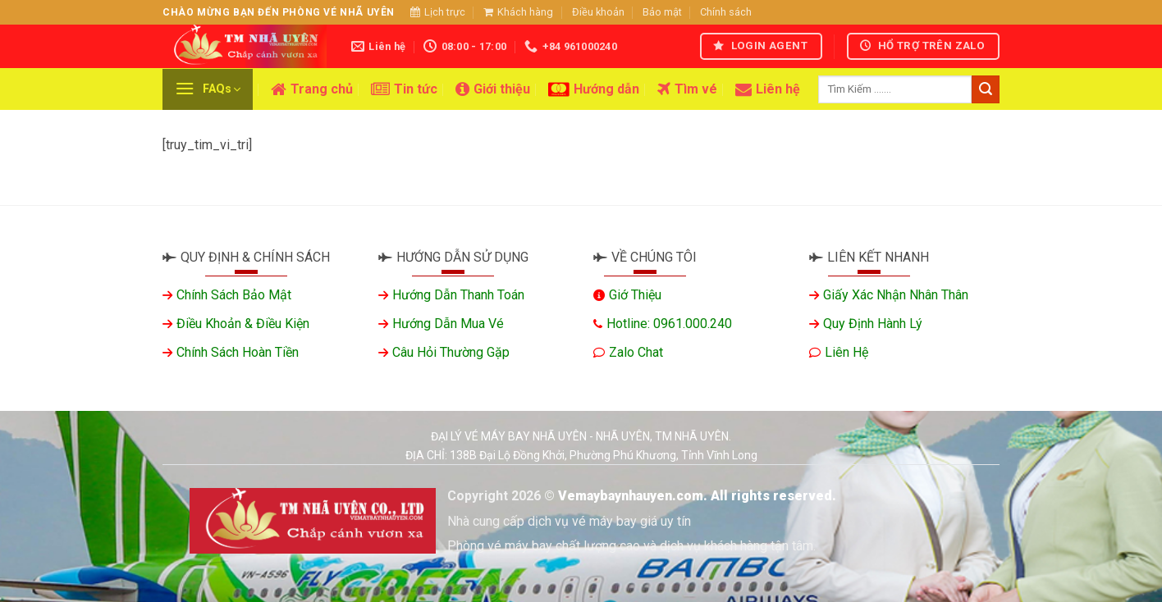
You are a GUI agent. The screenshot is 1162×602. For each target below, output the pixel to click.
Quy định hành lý (872, 323)
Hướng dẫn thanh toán (458, 295)
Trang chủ (312, 89)
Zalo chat (636, 352)
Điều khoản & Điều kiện (242, 323)
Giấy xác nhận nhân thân (895, 295)
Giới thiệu (492, 89)
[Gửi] (986, 89)
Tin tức (404, 89)
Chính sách (726, 12)
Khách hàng (518, 12)
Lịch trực (437, 12)
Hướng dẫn (593, 89)
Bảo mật (662, 12)
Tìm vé (687, 89)
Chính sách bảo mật (233, 295)
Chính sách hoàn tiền (237, 352)
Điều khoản (598, 12)
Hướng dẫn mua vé (448, 323)
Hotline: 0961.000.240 (669, 323)
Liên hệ (767, 89)
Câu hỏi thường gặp (451, 352)
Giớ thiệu (635, 295)
